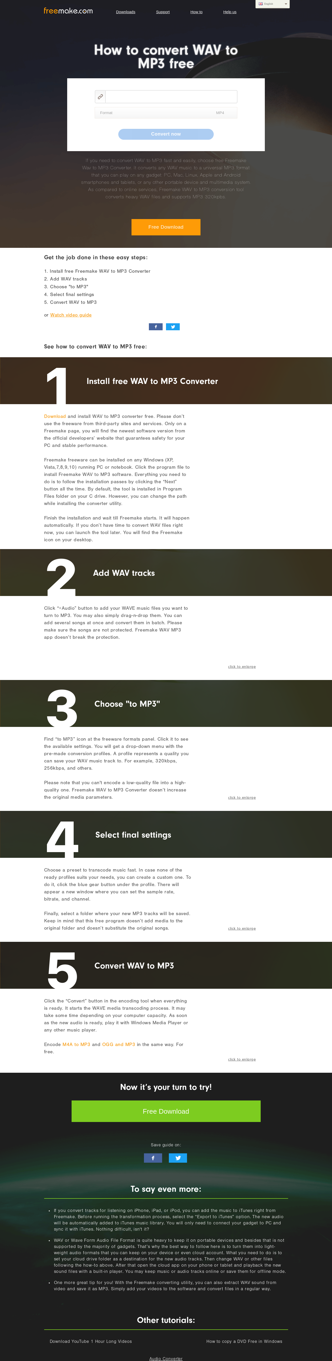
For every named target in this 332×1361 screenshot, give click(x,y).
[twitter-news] (178, 1158)
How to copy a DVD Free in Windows (244, 1342)
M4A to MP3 (76, 1045)
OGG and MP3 (118, 1045)
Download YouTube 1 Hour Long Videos (91, 1342)
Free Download (165, 227)
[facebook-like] (153, 1158)
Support (163, 12)
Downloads (125, 12)
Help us (230, 12)
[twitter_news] (173, 326)
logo (68, 10)
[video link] (171, 97)
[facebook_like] (156, 326)
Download (55, 417)
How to (196, 12)
